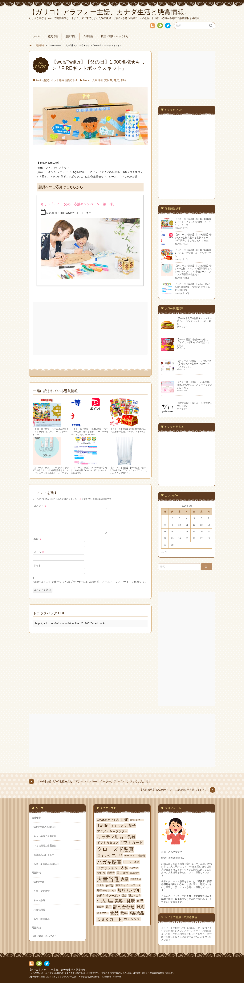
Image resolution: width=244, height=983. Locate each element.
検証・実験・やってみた (114, 36)
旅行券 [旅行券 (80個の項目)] (110, 885)
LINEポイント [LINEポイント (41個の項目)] (136, 820)
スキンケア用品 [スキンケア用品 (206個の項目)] (109, 856)
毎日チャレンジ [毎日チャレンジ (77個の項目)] (106, 890)
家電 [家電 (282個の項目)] (124, 879)
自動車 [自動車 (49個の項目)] (100, 906)
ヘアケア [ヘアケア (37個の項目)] (134, 868)
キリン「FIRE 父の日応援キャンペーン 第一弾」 (78, 204)
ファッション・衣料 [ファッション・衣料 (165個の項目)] (112, 868)
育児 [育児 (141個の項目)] (140, 900)
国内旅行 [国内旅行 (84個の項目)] (122, 872)
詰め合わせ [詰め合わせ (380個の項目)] (124, 906)
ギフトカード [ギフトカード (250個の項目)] (131, 842)
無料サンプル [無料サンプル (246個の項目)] (128, 890)
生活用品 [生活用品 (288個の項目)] (105, 900)
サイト (37, 570)
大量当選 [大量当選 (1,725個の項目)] (108, 879)
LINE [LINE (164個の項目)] (124, 820)
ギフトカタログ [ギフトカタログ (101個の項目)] (107, 842)
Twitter (87, 80)
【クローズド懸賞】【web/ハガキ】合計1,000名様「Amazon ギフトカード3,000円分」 (89, 470)
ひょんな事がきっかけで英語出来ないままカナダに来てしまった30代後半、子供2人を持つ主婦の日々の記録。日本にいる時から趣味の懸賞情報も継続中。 (102, 973)
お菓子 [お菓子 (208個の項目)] (130, 826)
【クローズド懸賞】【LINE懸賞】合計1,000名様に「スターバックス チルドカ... (195, 385)
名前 (38, 543)
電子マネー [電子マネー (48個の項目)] (102, 913)
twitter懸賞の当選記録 (45, 827)
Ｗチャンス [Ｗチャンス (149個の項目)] (132, 919)
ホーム (36, 36)
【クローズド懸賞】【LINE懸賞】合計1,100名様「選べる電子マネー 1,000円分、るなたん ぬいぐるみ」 (89, 432)
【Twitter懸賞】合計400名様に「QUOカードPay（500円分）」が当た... (193, 342)
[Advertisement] (90, 328)
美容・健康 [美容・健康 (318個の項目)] (125, 901)
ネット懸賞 (57, 80)
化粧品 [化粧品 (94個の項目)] (101, 873)
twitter (167, 26)
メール (39, 556)
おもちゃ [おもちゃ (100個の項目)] (117, 825)
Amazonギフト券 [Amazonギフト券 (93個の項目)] (108, 820)
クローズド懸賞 (42, 891)
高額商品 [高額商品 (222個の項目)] (136, 913)
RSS (152, 26)
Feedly (160, 26)
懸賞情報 (53, 36)
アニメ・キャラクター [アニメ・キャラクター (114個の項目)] (112, 831)
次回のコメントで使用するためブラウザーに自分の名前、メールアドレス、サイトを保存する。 (90, 586)
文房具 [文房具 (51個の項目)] (100, 885)
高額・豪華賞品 (42, 919)
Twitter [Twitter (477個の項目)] (103, 825)
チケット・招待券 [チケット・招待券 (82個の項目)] (134, 855)
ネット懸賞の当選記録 (45, 836)
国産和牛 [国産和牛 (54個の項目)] (134, 873)
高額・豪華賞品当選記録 (46, 864)
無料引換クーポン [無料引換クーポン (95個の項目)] (108, 895)
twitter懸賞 (42, 80)
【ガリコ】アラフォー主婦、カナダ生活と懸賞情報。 (58, 969)
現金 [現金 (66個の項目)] (124, 895)
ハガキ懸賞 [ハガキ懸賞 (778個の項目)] (109, 862)
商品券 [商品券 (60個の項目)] (111, 872)
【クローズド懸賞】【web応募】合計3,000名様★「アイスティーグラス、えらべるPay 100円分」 (128, 470)
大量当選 (97, 80)
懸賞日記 (70, 36)
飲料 (123, 80)
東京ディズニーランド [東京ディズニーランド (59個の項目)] (128, 885)
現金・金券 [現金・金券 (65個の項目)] (134, 895)
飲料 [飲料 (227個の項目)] (124, 913)
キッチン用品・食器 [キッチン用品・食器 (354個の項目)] (116, 836)
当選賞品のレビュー (44, 854)
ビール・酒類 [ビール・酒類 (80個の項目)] (131, 862)
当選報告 (88, 36)
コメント (40, 505)
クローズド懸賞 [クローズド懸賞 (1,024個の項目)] (115, 849)
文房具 (108, 80)
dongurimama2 (176, 857)
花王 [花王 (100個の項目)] (108, 906)
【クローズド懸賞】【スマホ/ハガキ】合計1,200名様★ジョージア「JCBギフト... (194, 363)
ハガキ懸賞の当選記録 (45, 845)
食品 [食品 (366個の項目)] (114, 913)
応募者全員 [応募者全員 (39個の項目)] (135, 879)
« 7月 (164, 552)
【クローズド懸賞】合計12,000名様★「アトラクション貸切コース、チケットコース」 (50, 432)
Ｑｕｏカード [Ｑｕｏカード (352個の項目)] (109, 919)
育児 (116, 80)
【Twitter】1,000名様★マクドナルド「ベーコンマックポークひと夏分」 (194, 321)
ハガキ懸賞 (39, 909)
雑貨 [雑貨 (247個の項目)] (140, 907)
